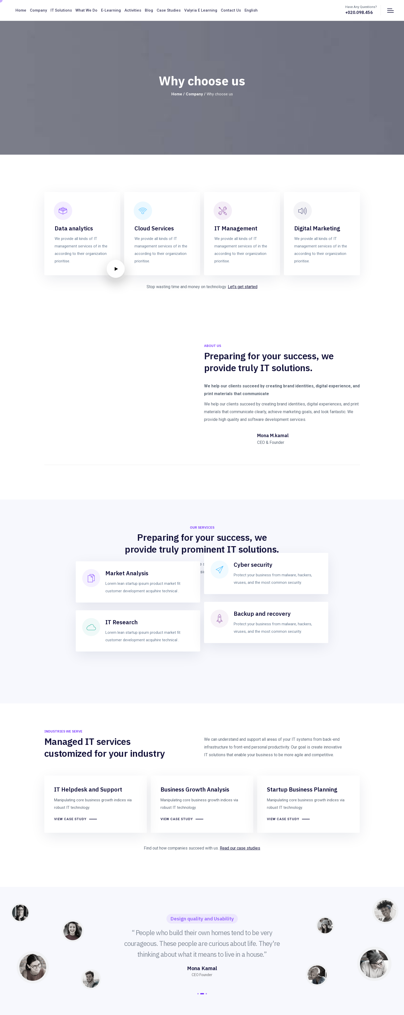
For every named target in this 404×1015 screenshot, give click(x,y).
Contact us (231, 10)
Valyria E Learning (200, 10)
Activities (132, 10)
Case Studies (169, 10)
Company (38, 10)
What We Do (86, 10)
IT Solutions (61, 10)
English (251, 10)
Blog (149, 10)
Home (20, 10)
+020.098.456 (359, 12)
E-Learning (111, 10)
